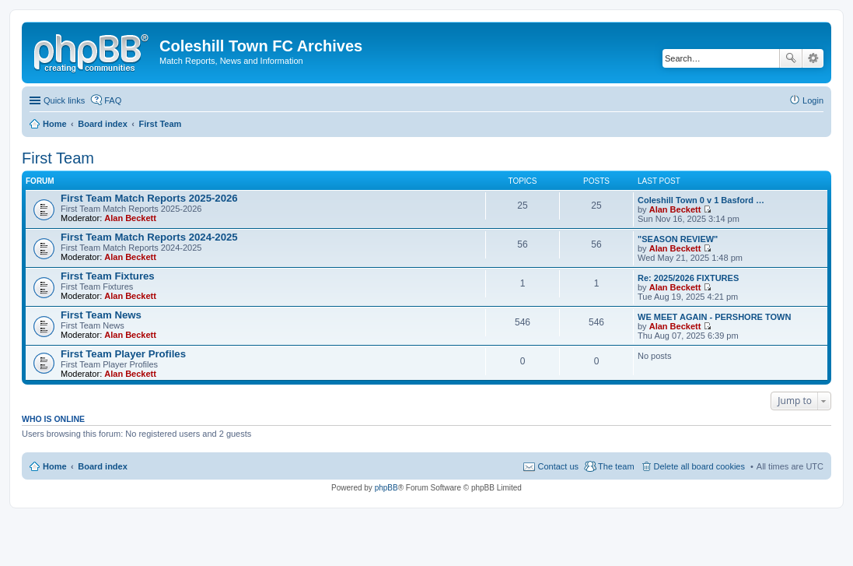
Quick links (64, 100)
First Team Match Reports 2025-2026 (149, 198)
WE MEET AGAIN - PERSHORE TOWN (714, 317)
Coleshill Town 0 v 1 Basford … (701, 200)
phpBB (386, 487)
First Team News (101, 315)
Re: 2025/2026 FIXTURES (688, 278)
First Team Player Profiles (123, 354)
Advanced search (812, 58)
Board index (103, 466)
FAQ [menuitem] (112, 100)
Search (790, 58)
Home (55, 466)
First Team (58, 158)
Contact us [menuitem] (558, 466)
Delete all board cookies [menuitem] (699, 466)
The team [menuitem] (616, 466)
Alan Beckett (130, 218)
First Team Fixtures (108, 276)
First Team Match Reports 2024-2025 (149, 237)
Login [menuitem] (812, 100)
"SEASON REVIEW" (678, 239)
